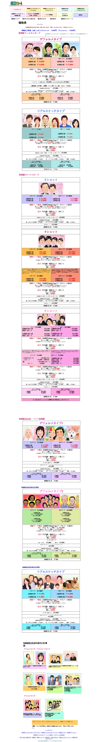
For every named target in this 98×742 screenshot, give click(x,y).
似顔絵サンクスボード (39, 735)
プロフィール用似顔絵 (59, 735)
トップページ (48, 730)
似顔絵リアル (62, 732)
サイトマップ (48, 738)
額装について (40, 737)
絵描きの (61, 737)
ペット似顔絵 (49, 735)
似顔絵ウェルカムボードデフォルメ (31, 732)
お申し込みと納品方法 (25, 737)
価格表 (34, 737)
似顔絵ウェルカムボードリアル (49, 732)
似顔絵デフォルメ (71, 732)
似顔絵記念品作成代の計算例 (30, 487)
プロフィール (66, 737)
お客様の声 (74, 737)
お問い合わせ (54, 737)
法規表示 (47, 737)
